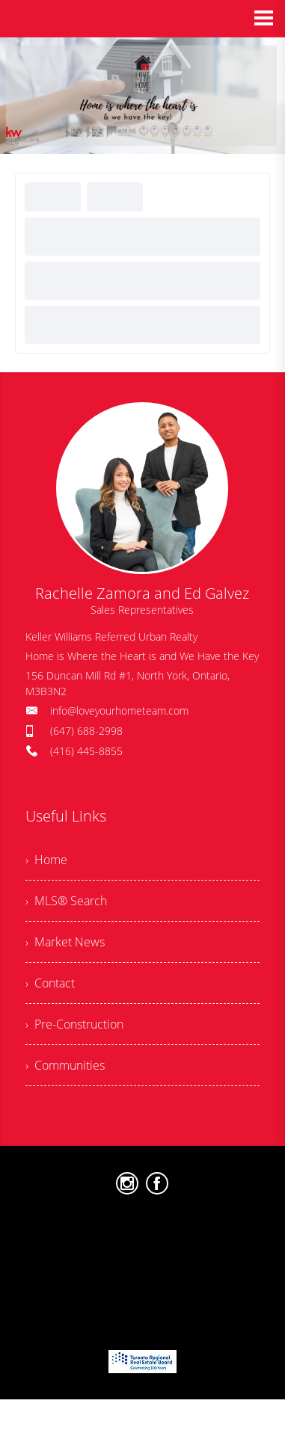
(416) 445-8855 (86, 751)
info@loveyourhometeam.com (119, 710)
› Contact (50, 983)
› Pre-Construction (74, 1024)
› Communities (65, 1065)
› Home (46, 859)
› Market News (65, 942)
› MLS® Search (66, 901)
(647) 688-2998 (86, 731)
